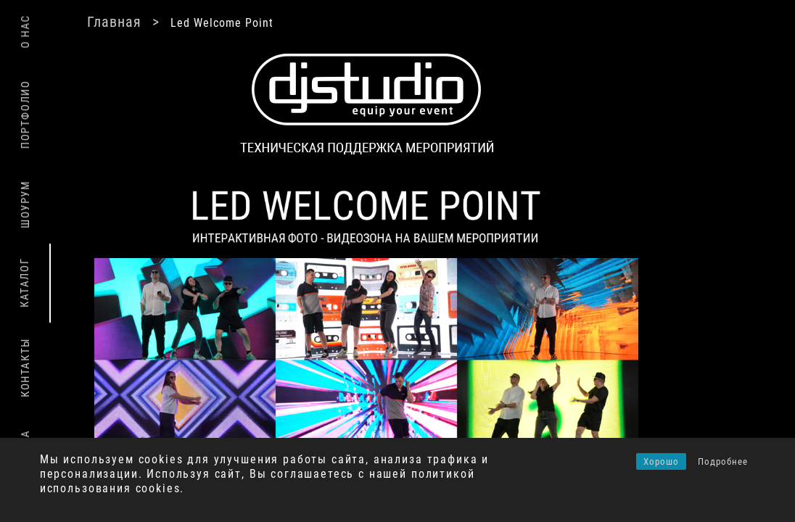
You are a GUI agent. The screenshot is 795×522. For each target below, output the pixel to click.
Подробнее (723, 461)
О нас (25, 31)
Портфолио (25, 114)
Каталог (24, 282)
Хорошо (661, 461)
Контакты (25, 367)
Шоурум (25, 204)
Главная (114, 21)
